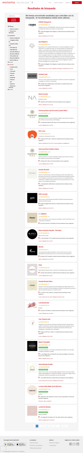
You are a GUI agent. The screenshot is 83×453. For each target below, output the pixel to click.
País (50, 2)
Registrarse (68, 2)
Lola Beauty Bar (44, 303)
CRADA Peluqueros (45, 22)
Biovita (41, 247)
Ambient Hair (43, 74)
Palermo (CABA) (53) (14, 38)
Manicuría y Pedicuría (12, 86)
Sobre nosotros (34, 442)
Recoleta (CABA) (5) (14, 58)
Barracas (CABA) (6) (14, 54)
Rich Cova (42, 131)
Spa (10, 81)
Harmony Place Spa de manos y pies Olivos (53, 110)
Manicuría (12, 84)
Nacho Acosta (43, 94)
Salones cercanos (13, 29)
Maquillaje (12, 77)
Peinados (12, 73)
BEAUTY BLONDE (44, 342)
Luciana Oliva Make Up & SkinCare (50, 386)
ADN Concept (43, 194)
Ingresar (77, 2)
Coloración (12, 71)
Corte (11, 69)
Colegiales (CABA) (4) (13, 40)
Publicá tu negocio (58, 2)
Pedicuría (12, 79)
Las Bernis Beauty (44, 407)
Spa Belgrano (43, 42)
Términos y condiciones (36, 445)
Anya (40, 265)
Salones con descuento (12, 31)
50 (60, 426)
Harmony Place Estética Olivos (49, 149)
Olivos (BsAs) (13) (13, 56)
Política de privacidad (35, 448)
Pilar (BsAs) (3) (13, 47)
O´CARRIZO (43, 214)
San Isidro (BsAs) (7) (14, 51)
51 (64, 426)
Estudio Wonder (44, 170)
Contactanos (52, 445)
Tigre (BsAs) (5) (13, 49)
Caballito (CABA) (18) (13, 44)
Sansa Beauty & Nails (46, 364)
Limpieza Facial (13, 67)
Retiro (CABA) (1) (13, 60)
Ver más (10, 62)
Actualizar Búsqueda (13, 19)
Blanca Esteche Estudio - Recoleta (50, 230)
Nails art (11, 75)
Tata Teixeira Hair (44, 319)
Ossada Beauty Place (45, 281)
